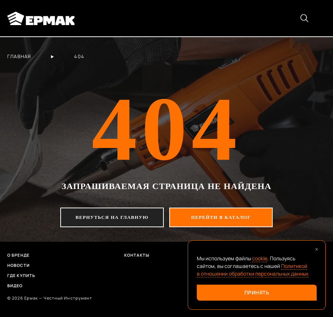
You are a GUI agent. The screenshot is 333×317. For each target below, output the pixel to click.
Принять (256, 292)
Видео (15, 285)
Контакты (137, 255)
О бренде (18, 255)
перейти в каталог (221, 217)
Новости (18, 265)
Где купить (21, 275)
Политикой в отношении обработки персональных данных (252, 269)
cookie (259, 258)
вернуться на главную (112, 217)
